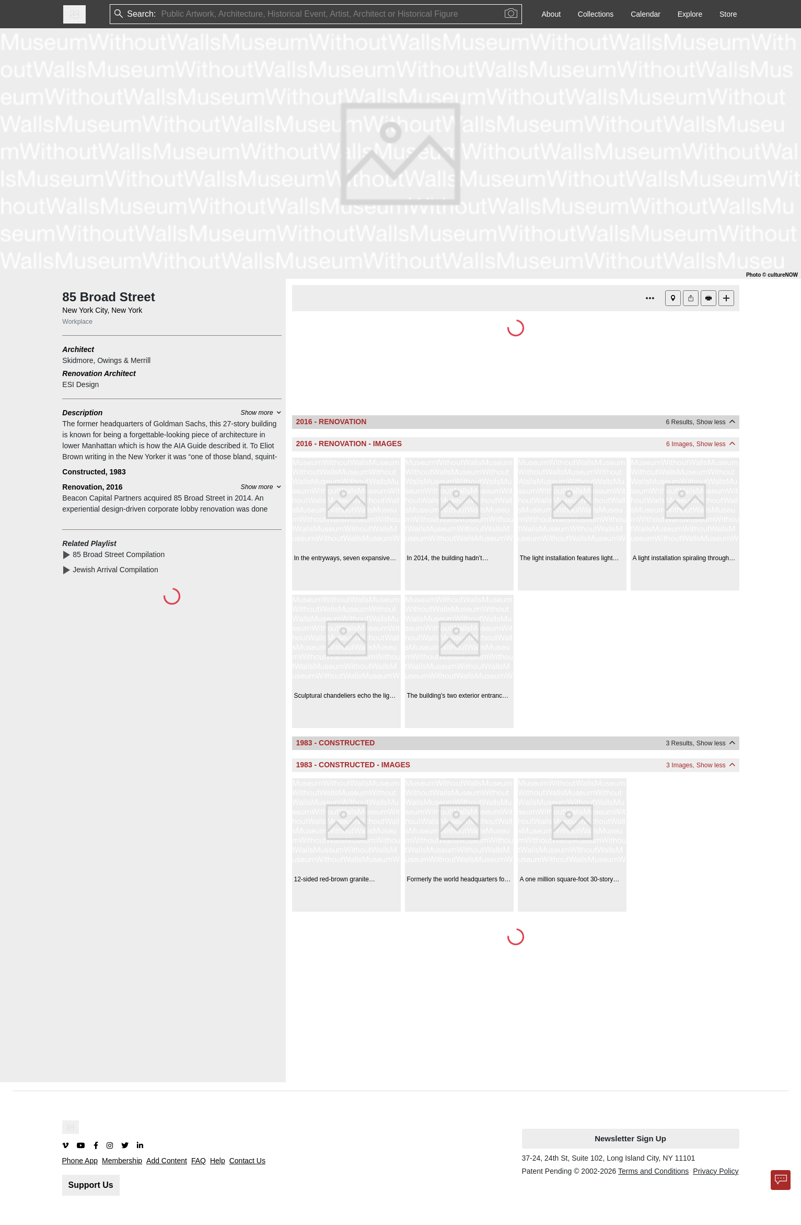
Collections (595, 14)
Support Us (90, 1185)
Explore (690, 14)
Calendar (645, 14)
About (551, 14)
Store (728, 14)
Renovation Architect (98, 373)
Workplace (77, 321)
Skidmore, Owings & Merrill (106, 360)
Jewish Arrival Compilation (117, 569)
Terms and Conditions (653, 1171)
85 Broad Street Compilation (121, 554)
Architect (78, 349)
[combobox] (162, 14)
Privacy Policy (715, 1171)
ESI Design (80, 384)
